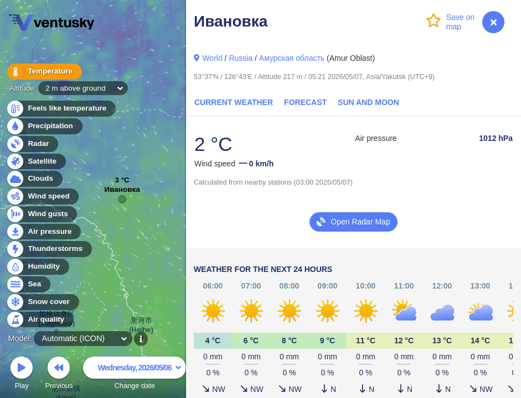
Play (22, 374)
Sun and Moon (368, 102)
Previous (59, 374)
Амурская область (291, 58)
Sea (28, 284)
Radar (32, 144)
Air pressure (43, 232)
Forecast (305, 102)
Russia (240, 58)
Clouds (34, 179)
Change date (134, 374)
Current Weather (233, 102)
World (212, 58)
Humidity (37, 267)
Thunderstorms (48, 249)
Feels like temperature (60, 109)
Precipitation (44, 126)
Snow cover (42, 302)
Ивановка (122, 192)
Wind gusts (41, 214)
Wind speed (42, 196)
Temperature (44, 72)
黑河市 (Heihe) (141, 327)
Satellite (35, 162)
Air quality (39, 320)
